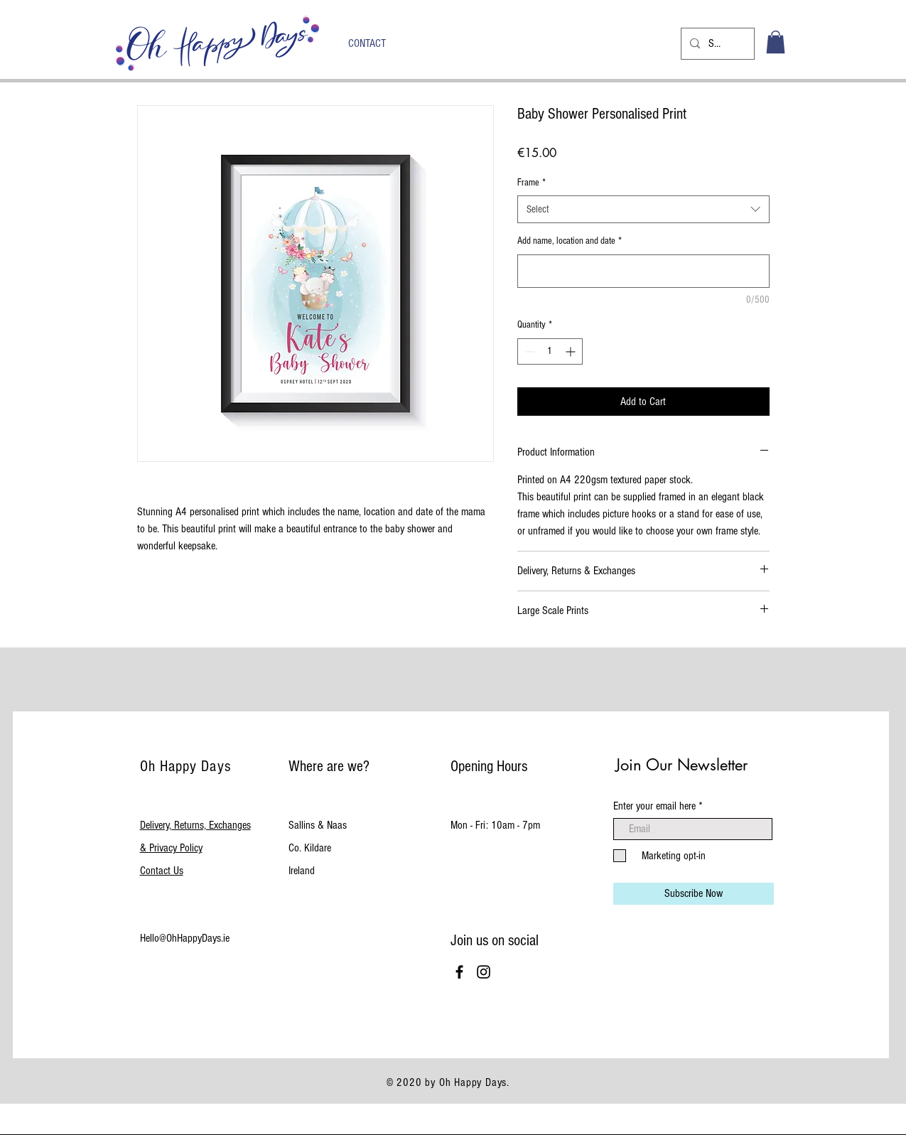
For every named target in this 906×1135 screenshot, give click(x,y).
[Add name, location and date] (643, 271)
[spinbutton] (550, 351)
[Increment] (572, 351)
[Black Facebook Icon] (459, 972)
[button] (775, 42)
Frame (531, 182)
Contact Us (161, 870)
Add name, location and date (569, 241)
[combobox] (643, 209)
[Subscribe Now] (693, 894)
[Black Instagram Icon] (483, 972)
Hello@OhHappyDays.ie (185, 938)
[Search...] (716, 43)
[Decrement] (528, 351)
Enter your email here (654, 806)
